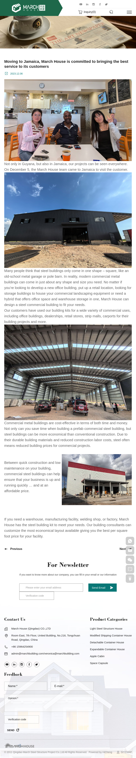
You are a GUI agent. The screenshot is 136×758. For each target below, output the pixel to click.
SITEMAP (126, 752)
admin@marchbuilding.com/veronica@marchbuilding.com (45, 653)
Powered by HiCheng (100, 752)
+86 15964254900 (22, 646)
